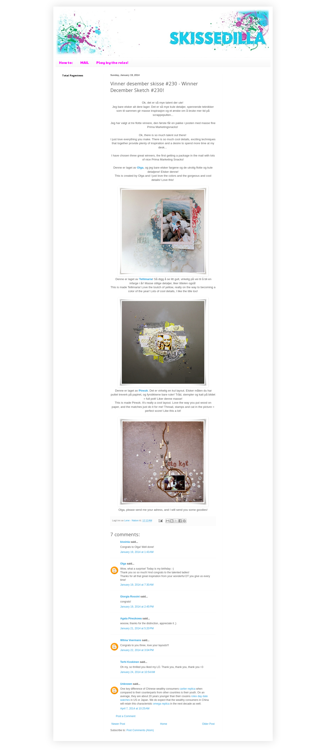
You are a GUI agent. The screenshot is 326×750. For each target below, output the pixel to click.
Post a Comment (125, 716)
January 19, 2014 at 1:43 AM (137, 552)
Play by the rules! (112, 62)
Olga (123, 563)
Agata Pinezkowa (131, 618)
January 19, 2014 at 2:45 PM (137, 606)
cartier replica (187, 688)
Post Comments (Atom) (140, 730)
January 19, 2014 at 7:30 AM (137, 584)
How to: (66, 62)
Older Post (208, 723)
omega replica (161, 703)
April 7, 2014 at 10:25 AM (134, 708)
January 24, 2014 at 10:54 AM (137, 672)
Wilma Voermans (130, 640)
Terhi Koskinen (129, 662)
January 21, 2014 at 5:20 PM (137, 628)
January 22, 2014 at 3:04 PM (137, 650)
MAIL (84, 62)
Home (163, 723)
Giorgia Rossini (130, 596)
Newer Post (118, 723)
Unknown (126, 683)
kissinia (125, 541)
